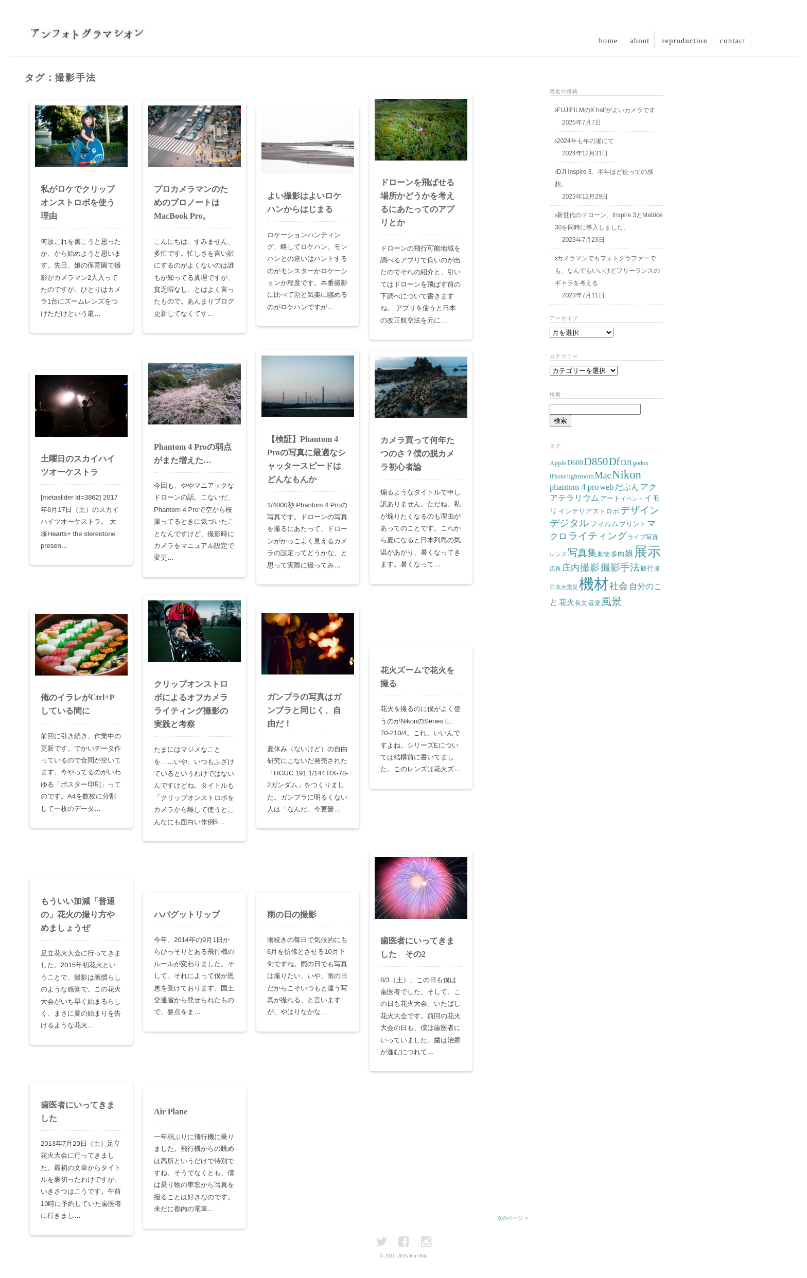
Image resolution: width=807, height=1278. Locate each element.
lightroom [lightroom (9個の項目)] (580, 476)
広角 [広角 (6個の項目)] (555, 569)
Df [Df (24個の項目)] (614, 461)
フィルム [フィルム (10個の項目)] (604, 524)
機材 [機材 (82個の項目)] (594, 584)
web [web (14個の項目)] (606, 487)
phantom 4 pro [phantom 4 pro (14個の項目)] (574, 487)
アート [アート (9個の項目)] (610, 498)
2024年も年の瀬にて (585, 141)
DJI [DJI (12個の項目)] (626, 462)
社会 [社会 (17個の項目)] (618, 586)
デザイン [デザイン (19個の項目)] (639, 510)
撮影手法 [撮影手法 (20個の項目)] (620, 567)
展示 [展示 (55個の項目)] (647, 551)
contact (733, 41)
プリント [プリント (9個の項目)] (632, 524)
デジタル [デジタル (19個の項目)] (569, 523)
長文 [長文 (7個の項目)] (581, 603)
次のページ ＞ (513, 1218)
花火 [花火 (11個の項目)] (566, 602)
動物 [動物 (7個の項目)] (604, 554)
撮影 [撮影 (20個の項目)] (590, 567)
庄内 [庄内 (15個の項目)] (571, 568)
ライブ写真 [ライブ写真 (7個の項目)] (642, 537)
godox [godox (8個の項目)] (640, 463)
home (608, 41)
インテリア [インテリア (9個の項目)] (575, 511)
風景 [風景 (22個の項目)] (611, 601)
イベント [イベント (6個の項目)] (632, 499)
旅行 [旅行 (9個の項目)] (647, 568)
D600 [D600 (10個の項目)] (575, 463)
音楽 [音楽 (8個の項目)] (594, 603)
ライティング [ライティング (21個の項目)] (597, 535)
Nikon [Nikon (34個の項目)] (626, 474)
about (640, 41)
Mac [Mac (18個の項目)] (602, 475)
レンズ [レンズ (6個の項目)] (558, 554)
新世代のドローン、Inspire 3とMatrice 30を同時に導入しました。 (608, 221)
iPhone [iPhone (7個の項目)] (558, 476)
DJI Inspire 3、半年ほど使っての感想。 (604, 178)
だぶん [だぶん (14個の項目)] (627, 487)
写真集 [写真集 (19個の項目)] (582, 553)
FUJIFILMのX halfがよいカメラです (606, 110)
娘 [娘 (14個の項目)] (629, 553)
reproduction (685, 41)
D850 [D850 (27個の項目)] (596, 461)
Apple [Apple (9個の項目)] (558, 463)
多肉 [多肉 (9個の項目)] (617, 554)
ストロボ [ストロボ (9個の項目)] (605, 511)
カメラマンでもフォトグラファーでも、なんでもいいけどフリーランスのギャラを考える (607, 271)
